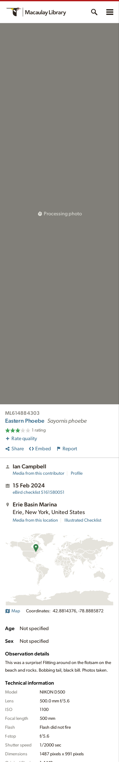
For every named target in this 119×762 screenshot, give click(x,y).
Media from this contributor (38, 473)
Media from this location (35, 520)
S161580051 (38, 492)
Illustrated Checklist (82, 520)
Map (12, 611)
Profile (77, 473)
